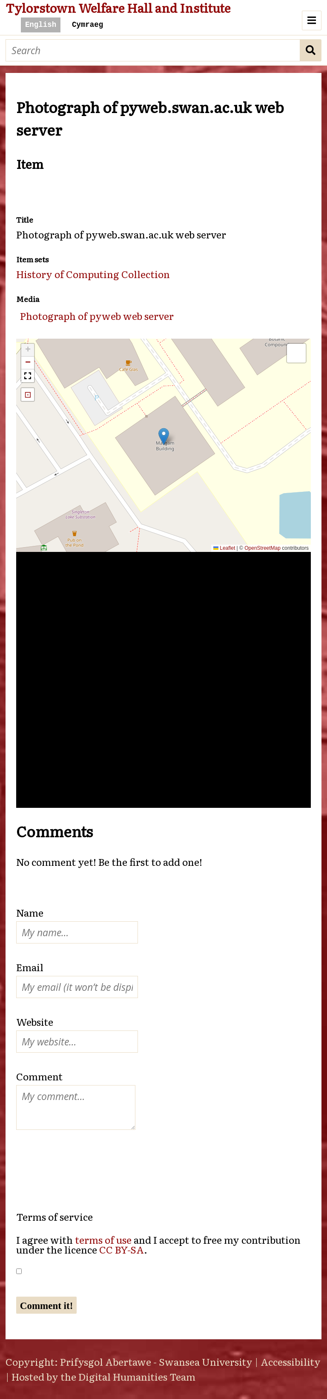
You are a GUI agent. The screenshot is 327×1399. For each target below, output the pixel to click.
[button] (163, 436)
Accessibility (291, 1361)
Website (34, 1021)
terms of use (103, 1239)
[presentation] (81, 1161)
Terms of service (54, 1216)
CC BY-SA (121, 1249)
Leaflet (224, 548)
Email (29, 967)
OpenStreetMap (262, 548)
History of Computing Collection (93, 274)
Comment (39, 1076)
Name (29, 912)
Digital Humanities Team (136, 1376)
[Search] (153, 50)
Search (310, 50)
